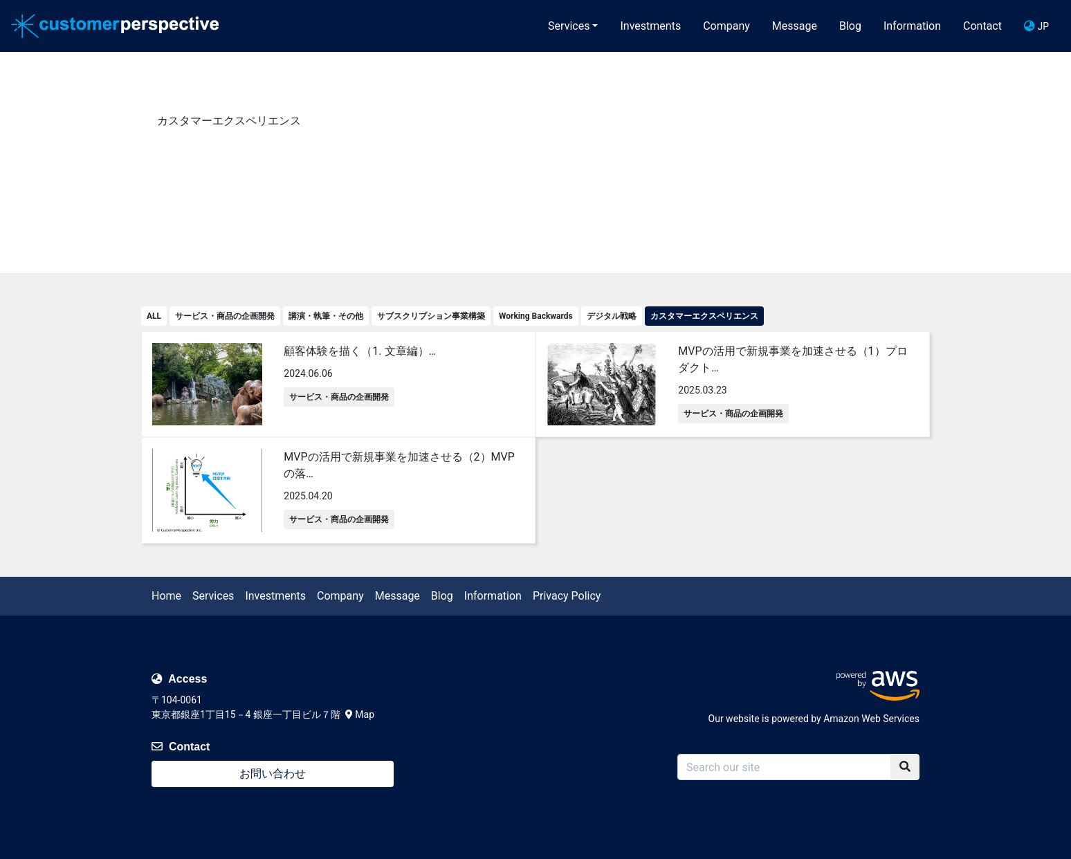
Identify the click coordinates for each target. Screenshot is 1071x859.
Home (166, 595)
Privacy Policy (567, 595)
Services (568, 26)
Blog (850, 26)
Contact (982, 26)
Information (912, 26)
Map (359, 714)
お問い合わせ (272, 773)
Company (726, 26)
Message (794, 26)
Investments (650, 26)
